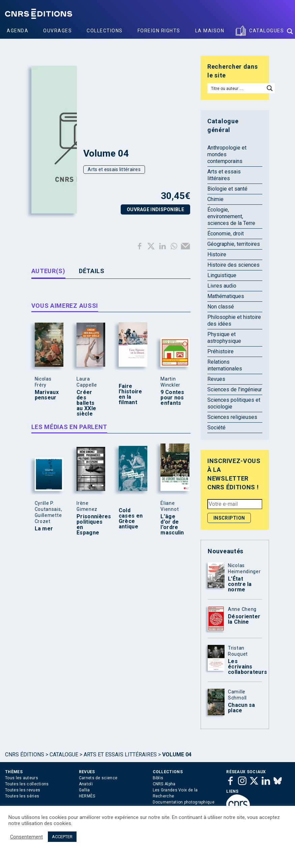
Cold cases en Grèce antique (131, 518)
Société (216, 427)
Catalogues (266, 30)
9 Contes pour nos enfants (172, 398)
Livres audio (221, 286)
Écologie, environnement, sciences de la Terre (231, 216)
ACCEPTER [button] (62, 836)
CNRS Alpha (164, 784)
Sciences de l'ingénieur (234, 389)
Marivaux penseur (47, 395)
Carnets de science (98, 778)
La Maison (210, 30)
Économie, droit (225, 233)
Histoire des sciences (233, 265)
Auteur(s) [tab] (48, 270)
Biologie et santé (227, 189)
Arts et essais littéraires (114, 169)
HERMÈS (87, 796)
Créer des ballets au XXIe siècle (86, 403)
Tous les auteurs (21, 778)
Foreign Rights (159, 30)
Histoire (216, 254)
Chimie (215, 199)
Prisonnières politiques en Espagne (89, 524)
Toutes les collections (27, 784)
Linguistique (221, 275)
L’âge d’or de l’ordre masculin (172, 524)
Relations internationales (224, 365)
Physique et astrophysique (224, 337)
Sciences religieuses (232, 417)
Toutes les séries (22, 796)
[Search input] (236, 88)
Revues (216, 379)
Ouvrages (57, 30)
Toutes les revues (22, 790)
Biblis (158, 778)
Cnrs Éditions (24, 754)
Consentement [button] (26, 837)
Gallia (84, 790)
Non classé (220, 306)
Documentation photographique (183, 802)
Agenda (17, 30)
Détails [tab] (92, 270)
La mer (44, 528)
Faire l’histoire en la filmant (130, 394)
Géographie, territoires (233, 244)
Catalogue (64, 754)
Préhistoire (220, 351)
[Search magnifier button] (290, 31)
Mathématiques (225, 296)
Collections (105, 30)
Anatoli (86, 784)
